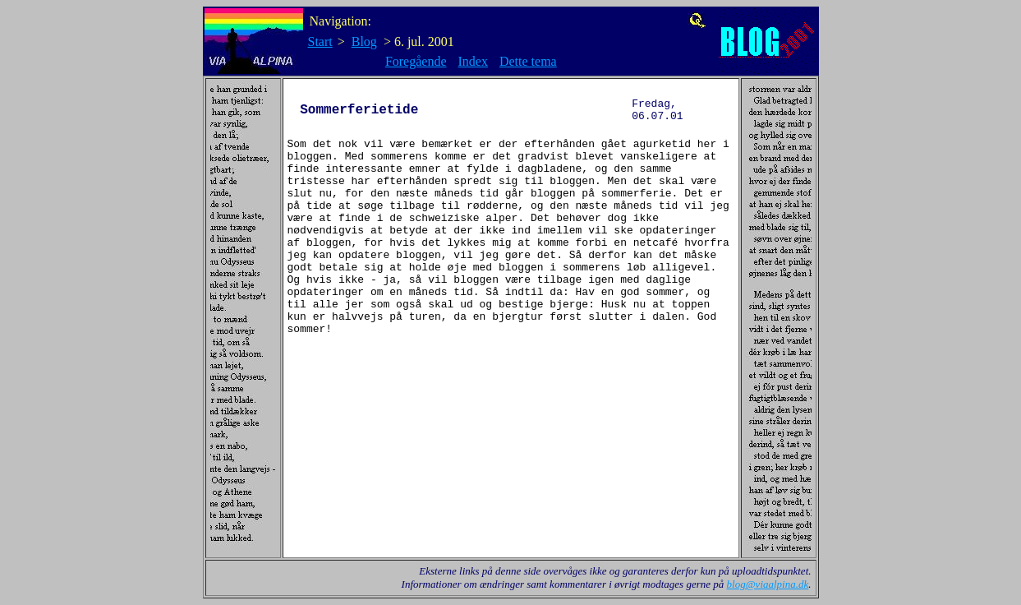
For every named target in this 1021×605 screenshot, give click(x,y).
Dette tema (528, 61)
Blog (364, 41)
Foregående (416, 61)
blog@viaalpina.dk (768, 584)
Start (320, 41)
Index (473, 61)
